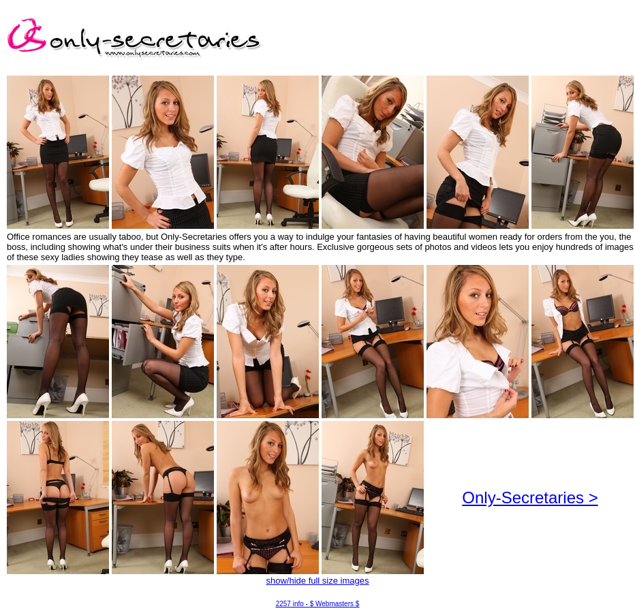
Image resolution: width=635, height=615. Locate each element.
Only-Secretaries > (530, 497)
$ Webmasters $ (335, 604)
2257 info (290, 604)
